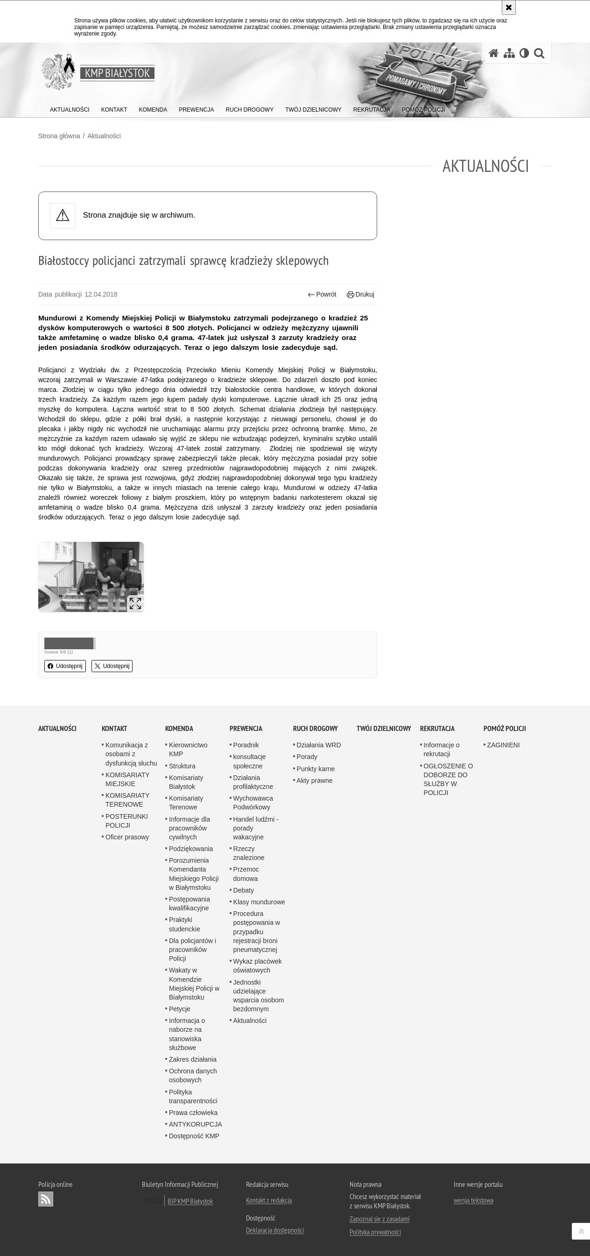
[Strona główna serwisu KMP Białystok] (494, 53)
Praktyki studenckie (184, 924)
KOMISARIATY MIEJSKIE (127, 779)
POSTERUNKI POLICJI (126, 821)
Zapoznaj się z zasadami (379, 1218)
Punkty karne (316, 769)
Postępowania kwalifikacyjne (189, 903)
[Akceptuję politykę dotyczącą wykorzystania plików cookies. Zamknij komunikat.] (509, 7)
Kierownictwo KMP (188, 749)
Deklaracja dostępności (275, 1230)
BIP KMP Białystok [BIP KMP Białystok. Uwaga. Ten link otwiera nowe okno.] (190, 1201)
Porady (307, 756)
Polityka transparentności (193, 1096)
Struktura (182, 766)
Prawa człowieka (193, 1112)
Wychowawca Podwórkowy (253, 803)
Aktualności (104, 136)
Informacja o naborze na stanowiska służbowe (187, 1034)
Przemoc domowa (246, 874)
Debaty (243, 890)
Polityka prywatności (375, 1231)
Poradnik (246, 745)
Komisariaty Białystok (186, 782)
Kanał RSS (45, 1199)
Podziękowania (191, 848)
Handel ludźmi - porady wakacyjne (256, 828)
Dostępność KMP (194, 1136)
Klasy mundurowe (259, 902)
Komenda (179, 728)
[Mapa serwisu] (509, 53)
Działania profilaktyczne (253, 782)
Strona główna (59, 136)
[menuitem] (69, 108)
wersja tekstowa (473, 1200)
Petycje (179, 1009)
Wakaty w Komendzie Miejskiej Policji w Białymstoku (194, 983)
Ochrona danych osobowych (193, 1075)
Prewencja (246, 728)
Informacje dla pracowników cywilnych (189, 828)
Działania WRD (319, 745)
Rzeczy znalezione (249, 853)
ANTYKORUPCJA (195, 1124)
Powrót (322, 294)
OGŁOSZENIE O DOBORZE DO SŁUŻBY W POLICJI (448, 779)
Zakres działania (193, 1059)
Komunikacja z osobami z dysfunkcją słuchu (131, 753)
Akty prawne (315, 780)
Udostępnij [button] (65, 666)
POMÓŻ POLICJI (505, 728)
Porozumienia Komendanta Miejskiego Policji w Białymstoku (194, 874)
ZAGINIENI (503, 745)
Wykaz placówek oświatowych (257, 966)
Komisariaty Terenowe (186, 803)
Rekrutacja (437, 728)
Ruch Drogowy (315, 728)
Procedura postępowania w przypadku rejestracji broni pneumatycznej (256, 931)
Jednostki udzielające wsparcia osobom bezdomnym (258, 996)
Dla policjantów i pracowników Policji (192, 949)
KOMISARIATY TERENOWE (127, 800)
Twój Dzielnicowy (384, 728)
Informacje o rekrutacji (442, 749)
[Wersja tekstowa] (524, 53)
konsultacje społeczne (249, 761)
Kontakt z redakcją (269, 1200)
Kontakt (114, 728)
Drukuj (360, 294)
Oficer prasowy (127, 837)
